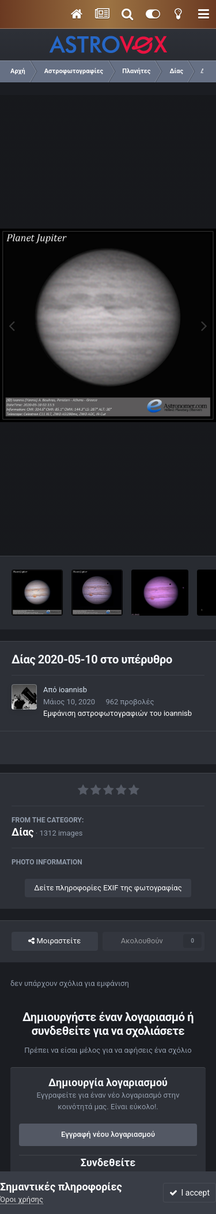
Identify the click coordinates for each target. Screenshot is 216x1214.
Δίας (23, 832)
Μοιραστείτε (54, 941)
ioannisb (73, 689)
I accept (189, 1192)
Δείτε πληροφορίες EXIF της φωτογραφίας (107, 887)
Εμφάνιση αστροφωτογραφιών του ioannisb (117, 713)
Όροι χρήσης (21, 1199)
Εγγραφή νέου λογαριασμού (108, 1134)
